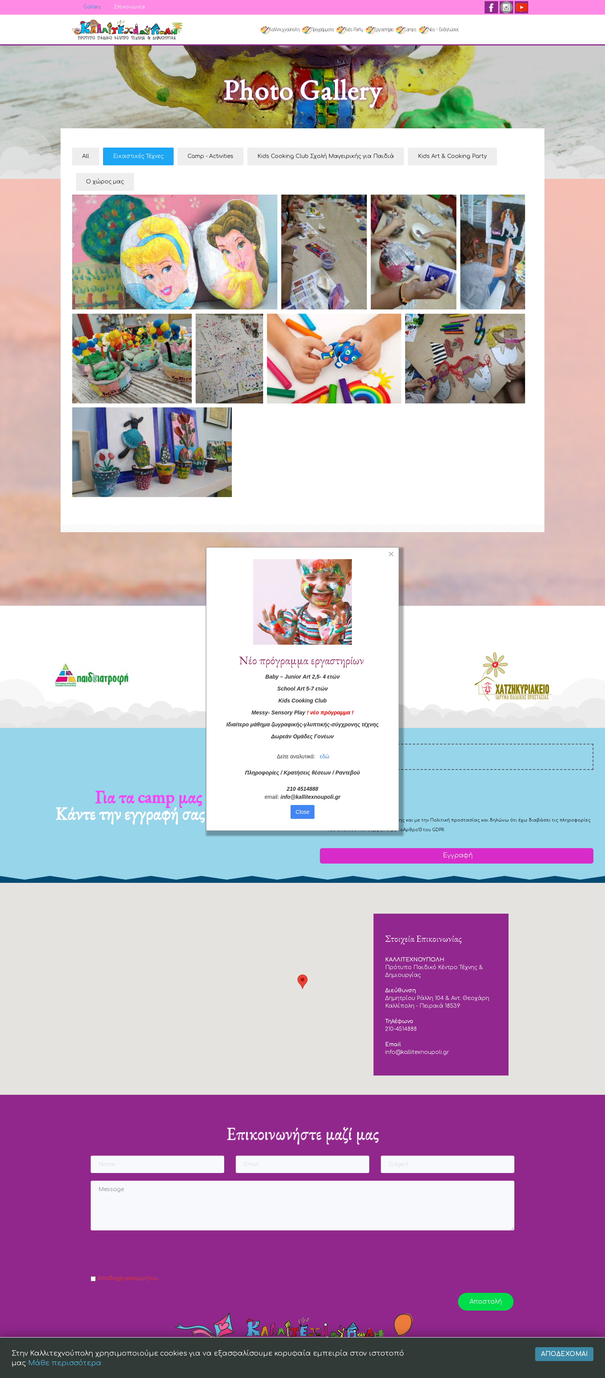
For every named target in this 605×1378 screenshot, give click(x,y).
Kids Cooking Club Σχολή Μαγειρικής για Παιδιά (325, 156)
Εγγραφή (457, 855)
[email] (456, 757)
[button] (302, 982)
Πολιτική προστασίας (455, 820)
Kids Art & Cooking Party (452, 156)
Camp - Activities (210, 156)
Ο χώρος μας (105, 182)
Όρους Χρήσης (387, 820)
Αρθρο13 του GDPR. (423, 830)
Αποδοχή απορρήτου (128, 1278)
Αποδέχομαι (564, 1354)
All (85, 156)
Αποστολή (486, 1301)
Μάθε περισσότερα (64, 1363)
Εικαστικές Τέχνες (138, 156)
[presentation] (378, 793)
